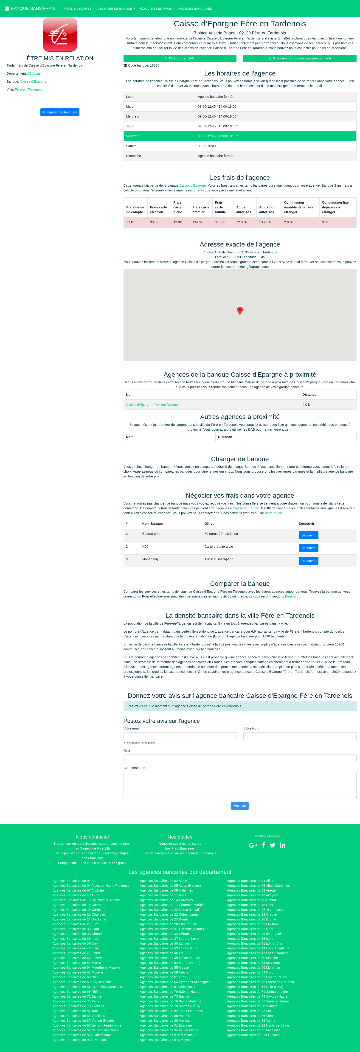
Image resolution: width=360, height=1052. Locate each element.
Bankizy (291, 596)
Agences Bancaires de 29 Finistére (253, 924)
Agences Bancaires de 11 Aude (163, 895)
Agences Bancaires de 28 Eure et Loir (168, 924)
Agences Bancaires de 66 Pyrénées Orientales (87, 987)
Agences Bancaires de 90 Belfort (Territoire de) (87, 1025)
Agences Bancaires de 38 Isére (250, 938)
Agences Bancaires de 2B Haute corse (255, 910)
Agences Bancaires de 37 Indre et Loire (169, 938)
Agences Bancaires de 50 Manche (252, 958)
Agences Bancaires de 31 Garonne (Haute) (172, 929)
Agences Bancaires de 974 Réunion (79, 1040)
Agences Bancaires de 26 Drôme (251, 919)
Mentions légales (267, 836)
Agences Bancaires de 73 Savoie (164, 996)
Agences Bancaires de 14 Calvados (166, 900)
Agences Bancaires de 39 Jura (75, 943)
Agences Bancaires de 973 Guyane (253, 1035)
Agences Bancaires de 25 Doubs (164, 919)
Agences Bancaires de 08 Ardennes (166, 890)
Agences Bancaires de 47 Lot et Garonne (257, 953)
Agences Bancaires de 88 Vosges (165, 1020)
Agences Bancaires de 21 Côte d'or (79, 914)
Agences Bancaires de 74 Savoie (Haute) (257, 996)
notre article (274, 513)
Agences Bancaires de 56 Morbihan (253, 967)
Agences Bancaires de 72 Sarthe (77, 996)
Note (127, 750)
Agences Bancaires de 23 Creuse (252, 914)
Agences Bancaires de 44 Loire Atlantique (258, 948)
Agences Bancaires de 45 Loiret (76, 953)
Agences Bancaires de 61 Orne (163, 977)
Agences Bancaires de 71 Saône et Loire (257, 991)
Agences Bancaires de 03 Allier (250, 881)
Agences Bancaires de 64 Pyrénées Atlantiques (175, 982)
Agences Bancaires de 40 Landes (165, 943)
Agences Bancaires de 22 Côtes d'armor (170, 914)
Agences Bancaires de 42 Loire (76, 948)
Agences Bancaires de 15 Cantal (251, 900)
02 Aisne (34, 73)
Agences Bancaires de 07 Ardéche (78, 890)
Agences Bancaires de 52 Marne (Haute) (170, 963)
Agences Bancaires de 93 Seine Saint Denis (85, 1030)
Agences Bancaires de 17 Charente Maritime (173, 905)
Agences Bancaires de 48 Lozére (77, 958)
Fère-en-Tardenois (28, 89)
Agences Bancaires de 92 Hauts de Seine (258, 1025)
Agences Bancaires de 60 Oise (75, 977)
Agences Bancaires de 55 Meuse (164, 967)
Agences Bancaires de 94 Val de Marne (169, 1030)
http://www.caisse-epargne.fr (300, 58)
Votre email (132, 728)
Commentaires (134, 768)
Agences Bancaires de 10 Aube (76, 895)
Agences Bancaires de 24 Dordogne (79, 919)
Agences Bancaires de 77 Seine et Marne (258, 1001)
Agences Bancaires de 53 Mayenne (253, 963)
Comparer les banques (60, 112)
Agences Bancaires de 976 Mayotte (166, 1040)
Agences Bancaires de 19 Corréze (78, 910)
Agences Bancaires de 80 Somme (252, 1006)
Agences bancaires (195, 8)
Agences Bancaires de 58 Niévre (164, 972)
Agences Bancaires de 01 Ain (74, 881)
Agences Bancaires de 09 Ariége (251, 890)
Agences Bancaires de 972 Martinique (168, 1035)
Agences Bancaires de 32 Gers (250, 929)
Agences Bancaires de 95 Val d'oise (253, 1030)
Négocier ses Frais (155, 8)
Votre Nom (251, 728)
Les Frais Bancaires (180, 848)
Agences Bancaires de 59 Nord (250, 972)
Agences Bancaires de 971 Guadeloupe (82, 1035)
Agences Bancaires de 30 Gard (76, 929)
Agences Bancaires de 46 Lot (161, 953)
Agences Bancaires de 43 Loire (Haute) (169, 948)
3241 (180, 58)
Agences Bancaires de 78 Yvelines (78, 1006)
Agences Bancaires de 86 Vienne (251, 1016)
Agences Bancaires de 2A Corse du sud (169, 910)
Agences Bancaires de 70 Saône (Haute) (170, 991)
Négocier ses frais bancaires (180, 843)
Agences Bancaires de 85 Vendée (165, 1016)
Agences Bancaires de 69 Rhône (77, 991)
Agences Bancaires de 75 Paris (76, 1001)
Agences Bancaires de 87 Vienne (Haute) (83, 1020)
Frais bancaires (78, 8)
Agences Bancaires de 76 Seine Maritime (170, 1001)
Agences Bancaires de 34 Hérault (165, 934)
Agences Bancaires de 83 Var (249, 1011)
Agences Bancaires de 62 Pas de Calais (257, 977)
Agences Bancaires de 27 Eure (76, 924)
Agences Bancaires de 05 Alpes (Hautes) (170, 885)
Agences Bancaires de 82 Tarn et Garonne (171, 1011)
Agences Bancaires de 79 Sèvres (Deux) (170, 1006)
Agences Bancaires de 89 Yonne (251, 1020)
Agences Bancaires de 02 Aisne (163, 881)
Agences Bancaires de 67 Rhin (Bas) (167, 987)
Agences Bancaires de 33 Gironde (78, 934)
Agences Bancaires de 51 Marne (77, 963)
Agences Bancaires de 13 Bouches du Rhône (86, 900)
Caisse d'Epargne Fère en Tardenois (153, 405)
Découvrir (308, 535)
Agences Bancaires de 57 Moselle (78, 972)
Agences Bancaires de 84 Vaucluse (79, 1016)
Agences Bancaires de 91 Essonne (166, 1025)
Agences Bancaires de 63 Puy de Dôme (82, 982)
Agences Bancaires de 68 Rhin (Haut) (255, 987)
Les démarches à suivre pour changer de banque (180, 853)
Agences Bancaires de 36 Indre (76, 938)
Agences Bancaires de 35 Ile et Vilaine (255, 934)
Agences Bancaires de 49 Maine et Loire (170, 958)
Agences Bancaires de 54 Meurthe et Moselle (86, 967)
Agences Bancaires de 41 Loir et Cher (255, 943)
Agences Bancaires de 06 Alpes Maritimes (258, 885)
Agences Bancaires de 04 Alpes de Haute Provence (91, 885)
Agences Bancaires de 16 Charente (79, 905)
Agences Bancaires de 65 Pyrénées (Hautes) (260, 982)
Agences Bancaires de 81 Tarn (75, 1011)
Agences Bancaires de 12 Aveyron (252, 895)
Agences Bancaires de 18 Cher (250, 905)
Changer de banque (115, 8)
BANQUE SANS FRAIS (30, 8)
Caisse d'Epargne (33, 81)
